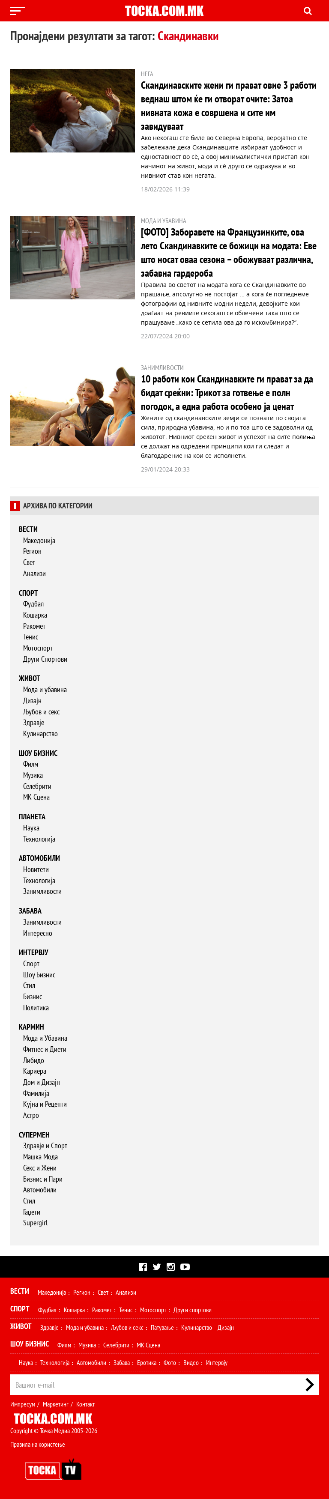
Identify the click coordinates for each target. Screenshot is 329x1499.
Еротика (146, 1362)
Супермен (34, 1135)
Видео (191, 1362)
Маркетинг (56, 1404)
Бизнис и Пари (43, 1179)
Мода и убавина (45, 689)
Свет (29, 562)
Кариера (34, 1071)
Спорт (28, 593)
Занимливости (42, 891)
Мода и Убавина (45, 1038)
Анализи (34, 573)
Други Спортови (45, 659)
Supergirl (35, 1222)
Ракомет (34, 626)
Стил (29, 985)
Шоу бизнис (38, 753)
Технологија (39, 839)
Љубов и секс (41, 712)
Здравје (33, 722)
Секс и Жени (40, 1168)
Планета (32, 816)
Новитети (36, 869)
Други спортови (192, 1309)
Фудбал (33, 604)
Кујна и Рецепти (45, 1104)
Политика (36, 1007)
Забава (30, 911)
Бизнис (32, 996)
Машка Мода (40, 1157)
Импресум (22, 1404)
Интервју (33, 952)
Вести (28, 529)
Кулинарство (40, 733)
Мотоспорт (38, 648)
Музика (33, 775)
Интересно (37, 933)
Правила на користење (37, 1444)
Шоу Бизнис (39, 974)
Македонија (39, 540)
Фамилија (36, 1093)
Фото (170, 1362)
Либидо (33, 1060)
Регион (32, 551)
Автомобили (39, 858)
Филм (30, 764)
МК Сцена (36, 797)
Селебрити (37, 786)
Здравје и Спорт (45, 1145)
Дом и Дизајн (41, 1082)
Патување (162, 1327)
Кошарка (35, 615)
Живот (29, 678)
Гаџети (31, 1212)
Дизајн (32, 700)
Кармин (31, 1027)
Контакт (85, 1404)
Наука (31, 828)
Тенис (30, 637)
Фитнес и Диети (44, 1049)
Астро (31, 1115)
